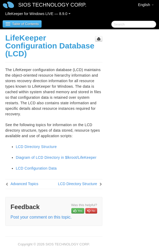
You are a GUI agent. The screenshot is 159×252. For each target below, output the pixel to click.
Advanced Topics (24, 184)
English (146, 5)
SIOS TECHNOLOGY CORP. (52, 5)
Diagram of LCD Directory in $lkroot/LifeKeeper (56, 157)
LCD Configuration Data (36, 168)
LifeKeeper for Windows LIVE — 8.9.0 (38, 14)
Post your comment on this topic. (41, 217)
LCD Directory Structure (36, 147)
